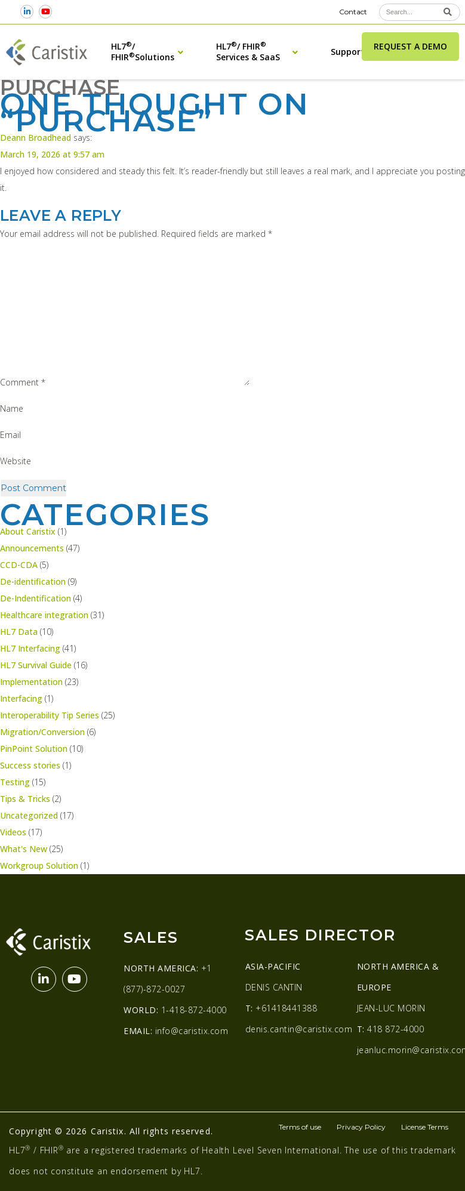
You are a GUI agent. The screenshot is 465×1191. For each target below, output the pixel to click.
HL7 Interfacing (30, 648)
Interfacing (21, 698)
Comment (22, 382)
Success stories (30, 765)
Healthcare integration (44, 615)
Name (11, 408)
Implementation (31, 681)
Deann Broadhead (35, 137)
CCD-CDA (19, 564)
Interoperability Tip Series (49, 715)
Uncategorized (29, 815)
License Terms (424, 1126)
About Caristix (28, 531)
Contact (353, 11)
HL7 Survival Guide (36, 665)
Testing (15, 782)
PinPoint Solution (33, 748)
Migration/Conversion (42, 732)
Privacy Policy (361, 1126)
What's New (23, 848)
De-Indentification (35, 598)
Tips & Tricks (25, 798)
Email (10, 434)
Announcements (32, 548)
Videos (13, 832)
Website (15, 461)
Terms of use (300, 1126)
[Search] (448, 12)
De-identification (33, 581)
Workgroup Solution (39, 865)
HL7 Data (19, 631)
